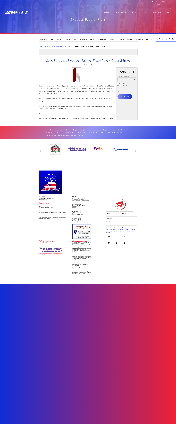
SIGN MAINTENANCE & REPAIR (79, 215)
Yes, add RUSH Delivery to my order (126, 85)
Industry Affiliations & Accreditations (47, 241)
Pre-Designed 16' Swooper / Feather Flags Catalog (50, 46)
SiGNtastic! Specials (76, 220)
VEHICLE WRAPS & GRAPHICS (79, 205)
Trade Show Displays (126, 39)
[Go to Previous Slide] (41, 151)
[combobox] (163, 4)
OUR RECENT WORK (76, 219)
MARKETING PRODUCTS (77, 212)
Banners (112, 39)
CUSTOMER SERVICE (76, 218)
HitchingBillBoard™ (76, 206)
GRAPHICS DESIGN (76, 204)
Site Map (40, 240)
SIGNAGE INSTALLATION (77, 214)
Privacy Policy (42, 257)
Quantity (119, 76)
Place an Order (158, 8)
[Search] (88, 52)
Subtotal (119, 89)
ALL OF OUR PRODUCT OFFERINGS (79, 198)
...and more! (75, 221)
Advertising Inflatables (87, 39)
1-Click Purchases (120, 12)
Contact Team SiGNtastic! (44, 203)
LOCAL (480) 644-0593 (162, 1)
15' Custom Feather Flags (144, 39)
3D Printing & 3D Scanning (78, 199)
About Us (145, 12)
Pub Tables (44, 39)
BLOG (167, 12)
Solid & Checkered (68, 46)
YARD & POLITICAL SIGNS (78, 217)
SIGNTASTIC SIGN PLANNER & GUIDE (80, 200)
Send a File (148, 8)
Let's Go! (107, 12)
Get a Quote (168, 8)
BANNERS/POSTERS (76, 208)
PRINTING (74, 213)
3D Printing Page (56, 39)
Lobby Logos (102, 39)
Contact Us (157, 12)
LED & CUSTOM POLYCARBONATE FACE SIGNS (82, 203)
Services (134, 12)
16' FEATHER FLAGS (76, 211)
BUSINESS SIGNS (76, 210)
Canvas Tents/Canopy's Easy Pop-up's (80, 201)
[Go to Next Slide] (135, 151)
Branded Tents (71, 39)
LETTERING (75, 207)
